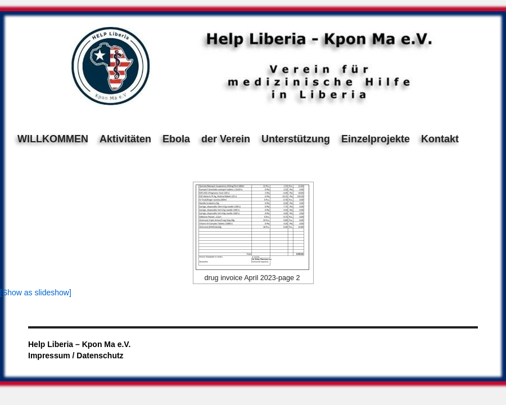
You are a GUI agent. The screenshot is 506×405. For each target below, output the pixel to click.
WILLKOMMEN (52, 139)
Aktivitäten (125, 139)
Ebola (176, 139)
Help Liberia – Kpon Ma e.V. (79, 344)
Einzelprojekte (375, 139)
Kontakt (440, 139)
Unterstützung (295, 139)
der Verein (225, 139)
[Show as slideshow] (35, 292)
